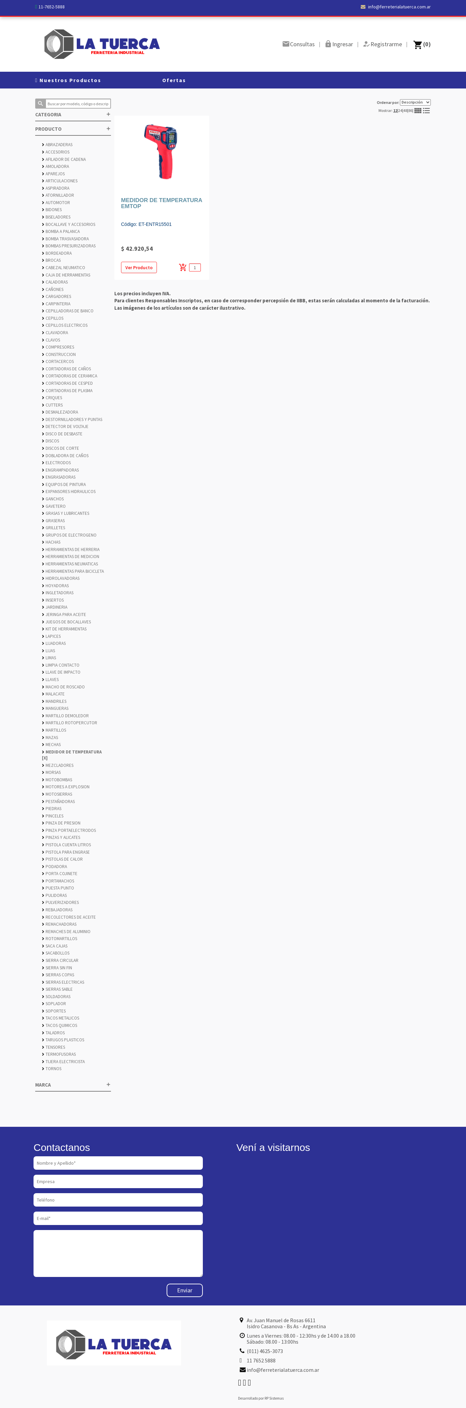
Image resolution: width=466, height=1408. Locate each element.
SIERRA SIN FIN (57, 968)
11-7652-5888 (52, 7)
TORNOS (51, 1069)
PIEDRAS (51, 808)
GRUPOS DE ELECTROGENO (69, 535)
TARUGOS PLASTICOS (63, 1040)
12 (395, 110)
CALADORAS (55, 282)
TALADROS (53, 1033)
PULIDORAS (54, 895)
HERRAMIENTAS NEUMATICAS (70, 564)
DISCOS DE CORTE (60, 448)
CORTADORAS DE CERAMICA (69, 376)
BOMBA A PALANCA (61, 231)
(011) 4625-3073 (265, 1351)
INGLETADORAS (57, 593)
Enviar (184, 1290)
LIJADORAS (54, 643)
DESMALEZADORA (60, 412)
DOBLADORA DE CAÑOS (65, 455)
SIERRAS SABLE (57, 989)
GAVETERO (54, 506)
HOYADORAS (55, 586)
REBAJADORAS (57, 910)
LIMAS (49, 658)
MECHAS (51, 744)
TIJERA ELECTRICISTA (63, 1061)
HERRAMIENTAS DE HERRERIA (71, 549)
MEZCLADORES (57, 765)
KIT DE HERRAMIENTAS (64, 629)
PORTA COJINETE (59, 873)
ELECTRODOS (56, 463)
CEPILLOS (52, 318)
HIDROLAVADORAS (60, 578)
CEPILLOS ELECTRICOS (65, 325)
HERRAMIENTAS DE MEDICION (70, 556)
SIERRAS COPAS (58, 975)
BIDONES (52, 209)
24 (400, 110)
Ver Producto (139, 267)
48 (405, 110)
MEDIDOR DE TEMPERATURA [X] (72, 755)
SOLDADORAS (56, 996)
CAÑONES (52, 289)
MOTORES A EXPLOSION (66, 787)
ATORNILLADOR (58, 195)
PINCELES (52, 816)
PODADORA (54, 866)
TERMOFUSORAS (59, 1054)
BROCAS (51, 260)
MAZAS (50, 737)
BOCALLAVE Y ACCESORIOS (68, 224)
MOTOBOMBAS (57, 780)
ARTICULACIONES (59, 181)
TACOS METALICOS (60, 1018)
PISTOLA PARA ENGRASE (66, 852)
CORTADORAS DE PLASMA (67, 390)
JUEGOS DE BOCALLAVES (66, 622)
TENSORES (53, 1047)
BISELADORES (56, 217)
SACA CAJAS (54, 946)
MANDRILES (54, 701)
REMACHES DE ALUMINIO (66, 931)
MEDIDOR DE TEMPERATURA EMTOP (161, 203)
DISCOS (50, 441)
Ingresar (342, 44)
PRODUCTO (73, 129)
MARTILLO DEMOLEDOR (65, 716)
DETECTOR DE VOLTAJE (65, 426)
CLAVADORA (55, 332)
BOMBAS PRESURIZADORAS (69, 246)
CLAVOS (51, 340)
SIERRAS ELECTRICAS (63, 982)
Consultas (302, 44)
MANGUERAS (55, 708)
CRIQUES (52, 398)
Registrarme (386, 44)
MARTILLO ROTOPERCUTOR (69, 723)
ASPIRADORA (55, 188)
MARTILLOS (54, 730)
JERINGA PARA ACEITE (64, 614)
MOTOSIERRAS (57, 794)
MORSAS (51, 772)
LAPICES (51, 636)
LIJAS (48, 651)
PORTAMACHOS (58, 881)
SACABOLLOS (55, 953)
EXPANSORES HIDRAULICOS (69, 491)
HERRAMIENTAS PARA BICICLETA (73, 571)
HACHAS (51, 542)
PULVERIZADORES (60, 902)
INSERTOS (53, 600)
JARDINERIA (54, 607)
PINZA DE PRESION (61, 823)
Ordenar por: (404, 102)
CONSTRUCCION (59, 354)
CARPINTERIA (56, 304)
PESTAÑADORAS (58, 801)
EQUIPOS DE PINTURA (64, 484)
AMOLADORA (55, 166)
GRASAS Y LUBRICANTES (65, 513)
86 (410, 110)
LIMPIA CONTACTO (60, 665)
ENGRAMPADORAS (60, 470)
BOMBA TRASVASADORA (65, 239)
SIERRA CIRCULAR (60, 960)
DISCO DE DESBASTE (62, 434)
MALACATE (53, 694)
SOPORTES (54, 1011)
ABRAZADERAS (57, 144)
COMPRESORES (58, 347)
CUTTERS (52, 405)
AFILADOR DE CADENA (64, 159)
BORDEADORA (57, 253)
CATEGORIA (73, 114)
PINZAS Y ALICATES (61, 837)
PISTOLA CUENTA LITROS (66, 845)
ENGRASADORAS (58, 477)
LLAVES (50, 679)
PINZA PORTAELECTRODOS (69, 830)
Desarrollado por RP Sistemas (261, 1398)
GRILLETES (53, 528)
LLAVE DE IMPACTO (61, 672)
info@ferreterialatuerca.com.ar (396, 7)
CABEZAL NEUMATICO (63, 267)
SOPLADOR (54, 1003)
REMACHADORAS (59, 924)
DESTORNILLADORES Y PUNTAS (72, 419)
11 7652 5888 (261, 1360)
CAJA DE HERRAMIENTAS (66, 275)
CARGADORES (56, 296)
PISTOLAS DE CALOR (62, 859)
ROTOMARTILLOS (59, 938)
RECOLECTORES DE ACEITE (69, 917)
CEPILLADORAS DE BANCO (68, 311)
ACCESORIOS (55, 152)
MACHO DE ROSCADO (63, 687)
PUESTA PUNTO (58, 888)
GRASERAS (53, 521)
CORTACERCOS (58, 361)
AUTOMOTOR (56, 202)
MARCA (73, 1085)
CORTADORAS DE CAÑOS (66, 369)
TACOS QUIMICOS (59, 1025)
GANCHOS (53, 499)
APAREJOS (53, 174)
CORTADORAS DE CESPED (67, 383)
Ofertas (174, 80)
